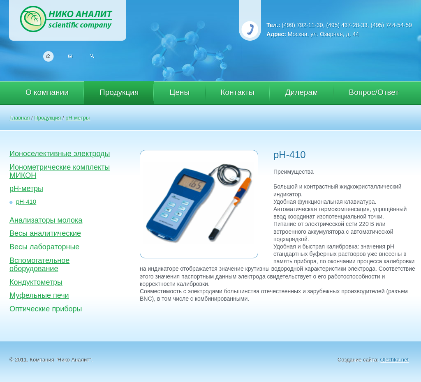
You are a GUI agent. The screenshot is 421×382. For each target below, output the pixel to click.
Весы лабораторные (44, 247)
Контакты (237, 92)
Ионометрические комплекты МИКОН (59, 171)
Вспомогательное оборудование (39, 264)
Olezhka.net (394, 360)
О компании (47, 92)
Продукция (119, 92)
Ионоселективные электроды (59, 154)
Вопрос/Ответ (374, 92)
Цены (179, 92)
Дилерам (301, 92)
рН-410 (26, 201)
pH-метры (77, 118)
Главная (19, 118)
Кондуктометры (35, 282)
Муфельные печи (39, 295)
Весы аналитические (45, 233)
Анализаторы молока (45, 220)
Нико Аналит (67, 20)
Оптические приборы (45, 309)
